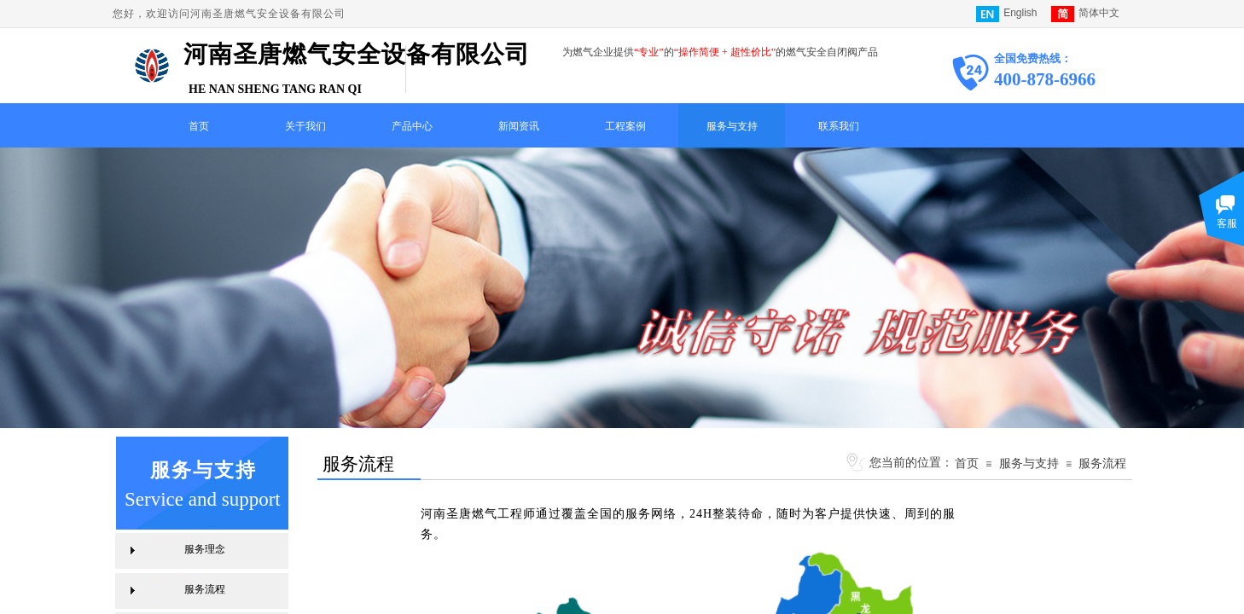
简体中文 (1085, 14)
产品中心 (412, 126)
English (1006, 14)
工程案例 (625, 126)
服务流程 (1102, 463)
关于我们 (305, 126)
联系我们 (838, 126)
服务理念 (204, 549)
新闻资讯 (518, 126)
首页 (199, 126)
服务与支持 (732, 126)
